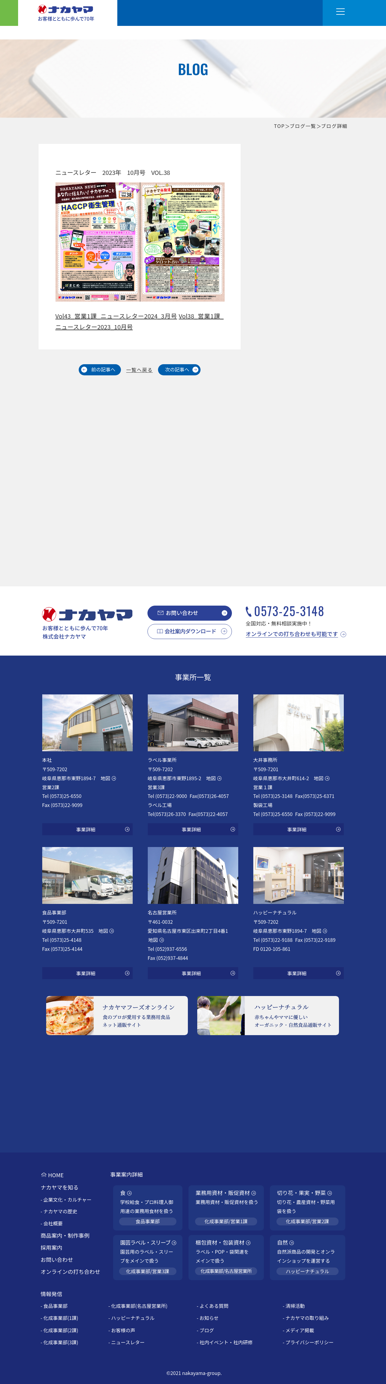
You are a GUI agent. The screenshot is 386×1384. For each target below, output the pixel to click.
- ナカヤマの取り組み (306, 1317)
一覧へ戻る (139, 369)
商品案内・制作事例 (65, 1235)
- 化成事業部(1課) (59, 1317)
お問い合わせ (182, 612)
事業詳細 (85, 829)
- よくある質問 (212, 1305)
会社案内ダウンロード (190, 631)
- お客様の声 (121, 1330)
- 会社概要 (52, 1223)
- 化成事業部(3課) (59, 1342)
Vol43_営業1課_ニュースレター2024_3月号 (116, 316)
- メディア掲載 (298, 1330)
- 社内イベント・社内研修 (224, 1342)
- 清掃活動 (294, 1305)
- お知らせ (208, 1317)
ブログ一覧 (303, 125)
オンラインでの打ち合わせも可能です (292, 634)
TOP (279, 125)
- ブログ (205, 1330)
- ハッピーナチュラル (131, 1317)
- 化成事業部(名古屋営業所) (137, 1305)
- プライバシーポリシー (308, 1342)
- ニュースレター (126, 1342)
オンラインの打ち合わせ (70, 1271)
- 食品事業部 (54, 1305)
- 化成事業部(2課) (59, 1330)
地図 (105, 778)
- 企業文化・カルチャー (66, 1199)
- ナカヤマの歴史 (59, 1211)
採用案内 (51, 1247)
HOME (56, 1175)
